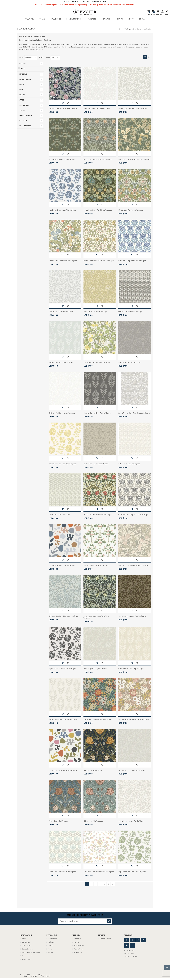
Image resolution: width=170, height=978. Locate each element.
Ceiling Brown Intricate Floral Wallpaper (132, 616)
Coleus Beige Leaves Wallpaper (129, 464)
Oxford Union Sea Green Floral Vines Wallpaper (96, 617)
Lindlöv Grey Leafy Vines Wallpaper (61, 311)
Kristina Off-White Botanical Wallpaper (62, 413)
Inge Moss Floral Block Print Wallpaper (131, 872)
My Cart (148, 13)
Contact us (77, 939)
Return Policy (78, 949)
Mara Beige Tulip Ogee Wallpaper (95, 669)
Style (21, 100)
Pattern (23, 121)
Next (108, 884)
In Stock (23, 64)
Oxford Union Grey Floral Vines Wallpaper (97, 159)
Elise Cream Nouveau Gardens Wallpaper (63, 261)
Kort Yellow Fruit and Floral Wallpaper (96, 362)
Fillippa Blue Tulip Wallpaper (58, 821)
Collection (24, 105)
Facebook (132, 940)
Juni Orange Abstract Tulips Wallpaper (62, 565)
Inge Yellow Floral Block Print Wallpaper (62, 464)
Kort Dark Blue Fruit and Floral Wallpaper (63, 108)
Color (22, 84)
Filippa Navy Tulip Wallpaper (93, 770)
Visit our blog (26, 959)
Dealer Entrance (105, 939)
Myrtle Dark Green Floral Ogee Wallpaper (97, 210)
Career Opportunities (29, 956)
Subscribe (109, 921)
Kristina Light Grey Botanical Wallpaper (132, 770)
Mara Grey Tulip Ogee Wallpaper (129, 362)
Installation (25, 79)
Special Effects (25, 115)
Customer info (52, 939)
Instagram (126, 940)
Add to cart (62, 102)
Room (21, 90)
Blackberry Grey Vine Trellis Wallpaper (62, 159)
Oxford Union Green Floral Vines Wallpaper (98, 515)
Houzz (126, 945)
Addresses (51, 942)
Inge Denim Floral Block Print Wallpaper (63, 210)
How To (76, 942)
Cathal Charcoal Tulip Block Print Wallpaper (133, 515)
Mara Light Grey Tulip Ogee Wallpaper (96, 108)
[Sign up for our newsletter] (83, 921)
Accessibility (78, 952)
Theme (22, 110)
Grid (145, 57)
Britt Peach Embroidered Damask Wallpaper (98, 872)
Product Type (25, 126)
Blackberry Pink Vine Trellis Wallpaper (96, 565)
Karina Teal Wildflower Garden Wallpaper (97, 719)
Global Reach (26, 945)
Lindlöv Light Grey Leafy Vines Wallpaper (132, 108)
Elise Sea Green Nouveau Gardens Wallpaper (134, 159)
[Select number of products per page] (55, 57)
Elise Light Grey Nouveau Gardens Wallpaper (134, 565)
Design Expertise (27, 949)
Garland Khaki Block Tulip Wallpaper (131, 669)
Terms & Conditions (30, 977)
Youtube (137, 940)
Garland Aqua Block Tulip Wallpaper (61, 362)
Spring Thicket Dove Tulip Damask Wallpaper (134, 413)
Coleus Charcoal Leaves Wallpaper (130, 311)
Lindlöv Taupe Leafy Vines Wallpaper (96, 464)
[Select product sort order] (30, 57)
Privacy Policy (45, 977)
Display (41, 57)
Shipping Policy (79, 945)
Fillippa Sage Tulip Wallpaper (93, 821)
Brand (22, 95)
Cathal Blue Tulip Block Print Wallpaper (132, 261)
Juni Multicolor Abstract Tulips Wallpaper (63, 770)
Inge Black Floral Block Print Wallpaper (62, 669)
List (149, 57)
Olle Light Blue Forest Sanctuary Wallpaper (64, 616)
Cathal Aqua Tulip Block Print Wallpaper (62, 872)
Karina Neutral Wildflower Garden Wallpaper (133, 719)
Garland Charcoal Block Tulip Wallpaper (97, 413)
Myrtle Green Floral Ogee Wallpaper (130, 210)
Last (113, 884)
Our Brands (26, 942)
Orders (50, 945)
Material (23, 74)
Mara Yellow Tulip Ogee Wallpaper (95, 311)
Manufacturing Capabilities (31, 952)
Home (121, 29)
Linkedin (132, 945)
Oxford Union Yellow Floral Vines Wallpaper (98, 261)
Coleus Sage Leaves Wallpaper (59, 515)
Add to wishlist (67, 102)
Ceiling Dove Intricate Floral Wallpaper (131, 821)
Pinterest (143, 940)
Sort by (21, 57)
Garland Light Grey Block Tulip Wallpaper (63, 719)
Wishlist (50, 952)
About (24, 939)
